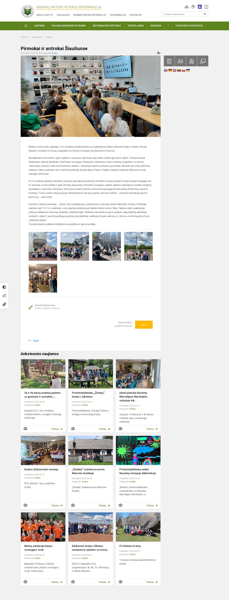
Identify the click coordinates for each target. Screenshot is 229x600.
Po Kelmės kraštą (130, 546)
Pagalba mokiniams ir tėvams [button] (69, 25)
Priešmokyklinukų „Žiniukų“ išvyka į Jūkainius (88, 394)
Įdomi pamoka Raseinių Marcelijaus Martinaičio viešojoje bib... (133, 396)
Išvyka (49, 37)
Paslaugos (63, 15)
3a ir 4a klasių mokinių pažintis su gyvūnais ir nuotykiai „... (42, 394)
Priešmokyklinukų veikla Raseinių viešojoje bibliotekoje (137, 471)
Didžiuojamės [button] (136, 25)
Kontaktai (136, 15)
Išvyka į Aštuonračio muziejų (41, 469)
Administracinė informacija (89, 15)
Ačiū (144, 324)
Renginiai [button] (156, 25)
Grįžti (36, 340)
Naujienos (37, 37)
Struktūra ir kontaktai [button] (189, 25)
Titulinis (24, 37)
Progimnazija (118, 15)
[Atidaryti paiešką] (205, 14)
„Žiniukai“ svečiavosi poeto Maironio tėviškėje (88, 471)
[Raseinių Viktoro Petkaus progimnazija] (29, 10)
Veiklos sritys (44, 15)
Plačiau (55, 429)
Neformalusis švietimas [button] (107, 25)
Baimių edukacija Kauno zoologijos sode (38, 547)
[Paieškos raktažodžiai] (184, 14)
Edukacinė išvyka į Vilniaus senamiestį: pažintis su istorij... (90, 547)
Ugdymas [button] (39, 25)
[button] (186, 7)
